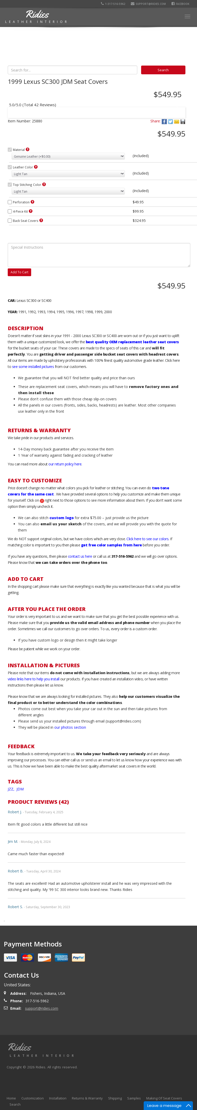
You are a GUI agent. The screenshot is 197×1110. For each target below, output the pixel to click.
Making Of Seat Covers (164, 1098)
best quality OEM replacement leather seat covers (132, 341)
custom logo (61, 517)
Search (15, 1104)
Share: (155, 121)
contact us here (80, 556)
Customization (32, 1098)
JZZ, (11, 789)
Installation (57, 1098)
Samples (134, 1098)
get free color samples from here (111, 545)
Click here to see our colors (147, 538)
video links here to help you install (33, 678)
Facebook (180, 4)
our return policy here (64, 464)
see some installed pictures (33, 366)
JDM (20, 789)
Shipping (115, 1098)
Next (177, 109)
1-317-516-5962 (113, 4)
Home (11, 1098)
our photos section (70, 727)
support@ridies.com (148, 4)
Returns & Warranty (87, 1098)
